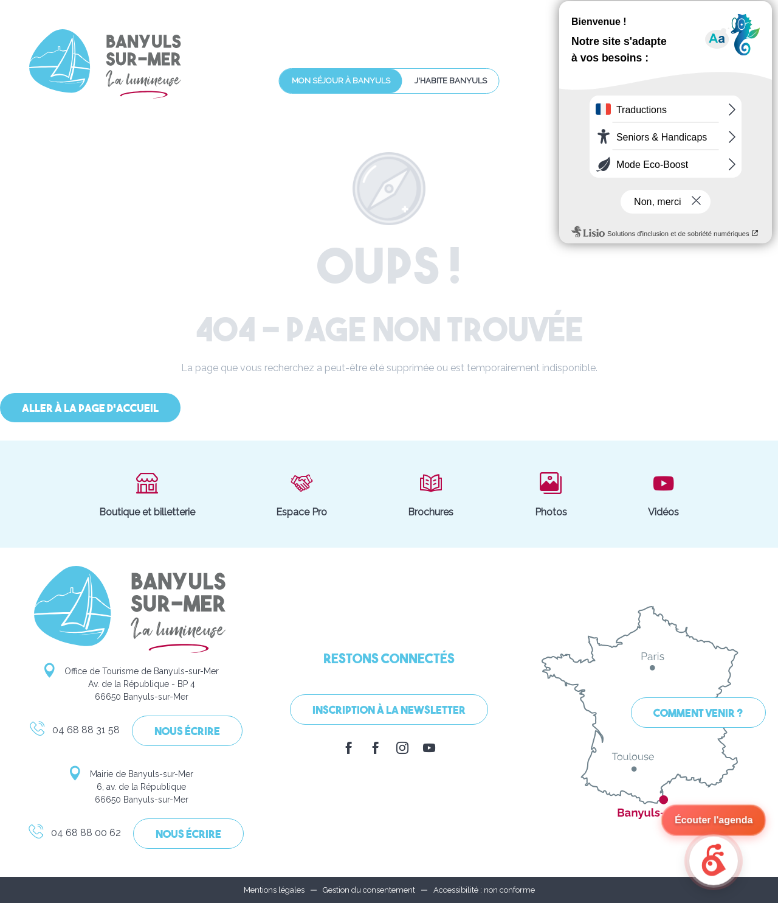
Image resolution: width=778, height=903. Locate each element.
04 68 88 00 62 (74, 835)
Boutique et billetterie (147, 494)
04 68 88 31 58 (74, 732)
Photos (551, 494)
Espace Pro (301, 494)
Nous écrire (187, 732)
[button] (693, 41)
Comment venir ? (698, 714)
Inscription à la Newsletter (389, 711)
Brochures (430, 494)
